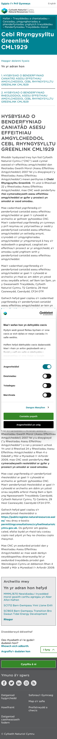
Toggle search (44, 11)
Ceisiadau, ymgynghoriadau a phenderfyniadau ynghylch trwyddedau (28, 23)
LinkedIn (19, 683)
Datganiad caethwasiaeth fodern (10, 719)
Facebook (4, 683)
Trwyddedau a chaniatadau (30, 18)
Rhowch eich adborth (14, 646)
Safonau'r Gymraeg (41, 695)
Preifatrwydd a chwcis (38, 709)
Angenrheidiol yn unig (28, 424)
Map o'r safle (37, 701)
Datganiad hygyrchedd (8, 697)
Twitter (11, 683)
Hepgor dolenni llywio (15, 60)
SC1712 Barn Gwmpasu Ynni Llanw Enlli (28, 605)
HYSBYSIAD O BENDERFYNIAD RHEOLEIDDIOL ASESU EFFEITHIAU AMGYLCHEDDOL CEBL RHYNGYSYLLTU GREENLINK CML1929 (27, 97)
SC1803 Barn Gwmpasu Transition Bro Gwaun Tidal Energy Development (28, 612)
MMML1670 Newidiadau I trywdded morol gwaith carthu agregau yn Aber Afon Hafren (28, 596)
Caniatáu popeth (29, 416)
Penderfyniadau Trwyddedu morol (26, 26)
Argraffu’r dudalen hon (15, 651)
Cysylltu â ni (28, 664)
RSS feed (33, 683)
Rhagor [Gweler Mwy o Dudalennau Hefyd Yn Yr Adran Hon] (8, 619)
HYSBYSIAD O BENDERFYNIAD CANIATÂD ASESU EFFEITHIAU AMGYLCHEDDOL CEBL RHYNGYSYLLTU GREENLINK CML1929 (27, 80)
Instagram (26, 683)
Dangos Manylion (35, 407)
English (52, 3)
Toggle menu (52, 11)
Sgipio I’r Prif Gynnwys (15, 3)
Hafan (6, 18)
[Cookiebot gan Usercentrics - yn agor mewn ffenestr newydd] (45, 313)
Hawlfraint (7, 707)
